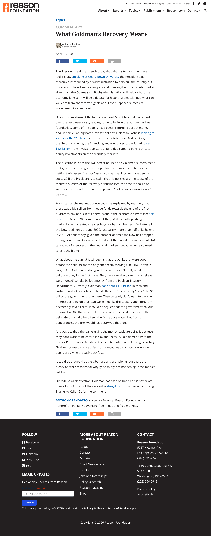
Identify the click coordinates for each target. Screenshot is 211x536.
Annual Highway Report (154, 3)
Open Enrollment (174, 3)
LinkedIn (30, 454)
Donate (193, 10)
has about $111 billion (116, 286)
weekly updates (38, 482)
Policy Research (90, 482)
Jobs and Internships (93, 476)
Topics (133, 10)
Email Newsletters (92, 464)
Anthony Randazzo (72, 400)
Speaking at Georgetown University (95, 77)
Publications (153, 10)
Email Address (33, 488)
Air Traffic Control (133, 3)
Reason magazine (91, 488)
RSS (26, 466)
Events (187, 3)
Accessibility (145, 494)
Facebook (30, 442)
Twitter (29, 448)
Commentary (69, 27)
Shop (83, 493)
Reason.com (176, 10)
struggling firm (117, 386)
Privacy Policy (146, 489)
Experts (118, 10)
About (102, 10)
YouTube (30, 460)
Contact (85, 452)
